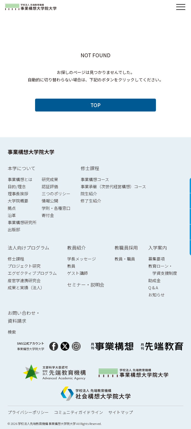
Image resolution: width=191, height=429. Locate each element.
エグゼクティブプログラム (32, 273)
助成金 (154, 280)
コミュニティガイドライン (78, 412)
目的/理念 (17, 186)
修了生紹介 (91, 201)
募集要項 (156, 259)
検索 (12, 332)
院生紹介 (89, 193)
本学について (21, 168)
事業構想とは (20, 179)
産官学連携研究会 (24, 280)
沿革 (12, 215)
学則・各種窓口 (56, 208)
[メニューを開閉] (181, 7)
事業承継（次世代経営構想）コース (113, 186)
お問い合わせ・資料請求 (24, 316)
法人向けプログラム (28, 247)
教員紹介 (76, 247)
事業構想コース (95, 179)
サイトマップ (120, 412)
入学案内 (157, 247)
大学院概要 (18, 201)
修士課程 (90, 168)
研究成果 (50, 179)
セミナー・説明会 (85, 284)
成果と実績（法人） (26, 287)
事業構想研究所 (22, 222)
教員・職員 (125, 259)
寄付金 (48, 215)
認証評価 (50, 186)
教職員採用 (126, 247)
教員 (71, 266)
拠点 (12, 208)
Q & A (153, 287)
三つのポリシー (56, 193)
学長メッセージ (81, 259)
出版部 (14, 229)
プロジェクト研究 (24, 266)
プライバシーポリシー (28, 412)
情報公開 (50, 201)
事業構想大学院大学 (31, 151)
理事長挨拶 (18, 193)
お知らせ (156, 295)
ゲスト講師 (77, 273)
